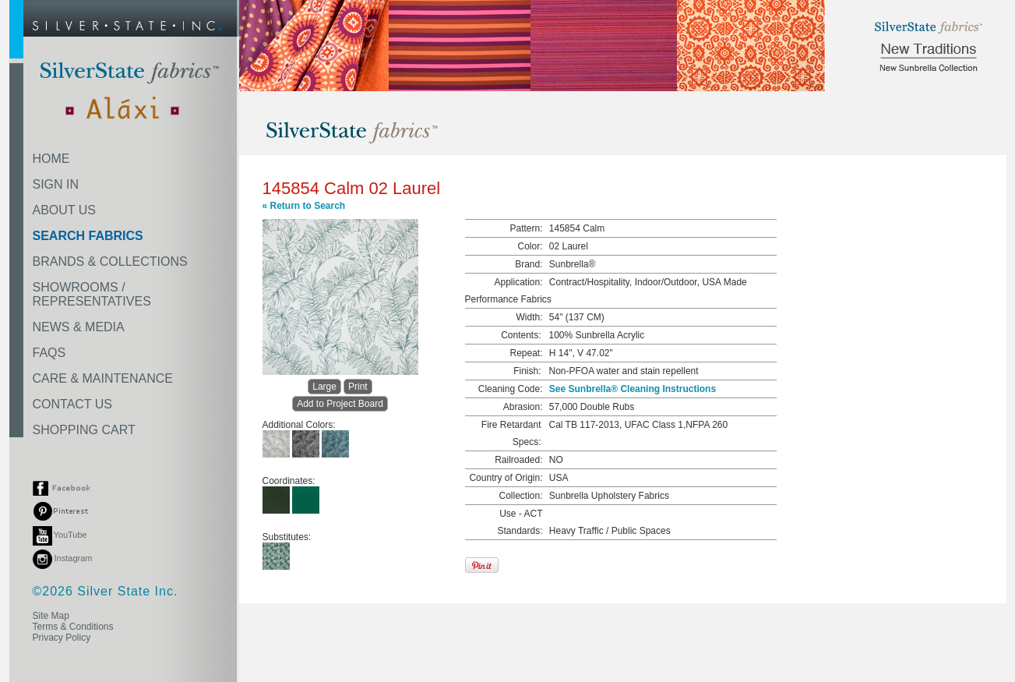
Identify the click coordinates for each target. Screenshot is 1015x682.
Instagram (63, 558)
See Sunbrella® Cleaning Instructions (632, 388)
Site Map (51, 615)
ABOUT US (65, 210)
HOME (51, 158)
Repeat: (525, 353)
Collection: (520, 495)
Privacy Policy (62, 637)
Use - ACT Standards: (519, 522)
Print (358, 386)
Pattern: (525, 228)
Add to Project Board (340, 403)
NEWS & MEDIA (79, 327)
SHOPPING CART (84, 429)
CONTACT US (73, 404)
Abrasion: (523, 406)
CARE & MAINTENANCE (103, 378)
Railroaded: (518, 459)
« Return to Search (304, 205)
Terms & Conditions (73, 626)
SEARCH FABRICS (88, 235)
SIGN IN (56, 184)
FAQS (49, 352)
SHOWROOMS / (92, 294)
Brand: (528, 264)
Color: (529, 246)
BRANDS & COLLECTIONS (110, 261)
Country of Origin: (505, 477)
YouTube (60, 534)
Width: (529, 317)
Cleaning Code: (510, 388)
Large (324, 386)
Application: (518, 282)
